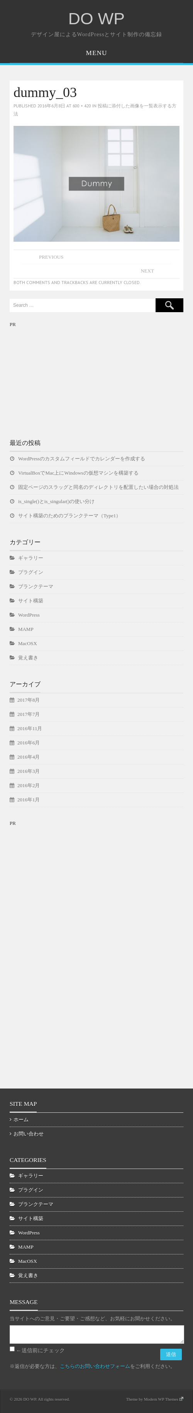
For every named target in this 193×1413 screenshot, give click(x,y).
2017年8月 (28, 700)
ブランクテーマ (35, 586)
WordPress (29, 615)
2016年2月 (28, 785)
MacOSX (27, 643)
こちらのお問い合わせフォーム (95, 1366)
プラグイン (30, 572)
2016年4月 (28, 757)
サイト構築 (30, 601)
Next (147, 271)
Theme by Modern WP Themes (154, 1399)
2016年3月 (28, 771)
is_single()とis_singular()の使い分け (56, 501)
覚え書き (28, 658)
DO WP (96, 18)
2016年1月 (28, 800)
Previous (51, 257)
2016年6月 (28, 743)
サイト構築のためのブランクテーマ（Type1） (69, 515)
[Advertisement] (67, 377)
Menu (96, 53)
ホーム (21, 1119)
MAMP (26, 629)
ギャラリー (30, 558)
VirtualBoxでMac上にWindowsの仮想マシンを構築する (78, 473)
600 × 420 (82, 106)
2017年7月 (28, 714)
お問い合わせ (29, 1134)
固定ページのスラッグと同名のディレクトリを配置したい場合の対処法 (98, 487)
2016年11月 (29, 728)
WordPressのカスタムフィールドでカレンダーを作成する (81, 459)
